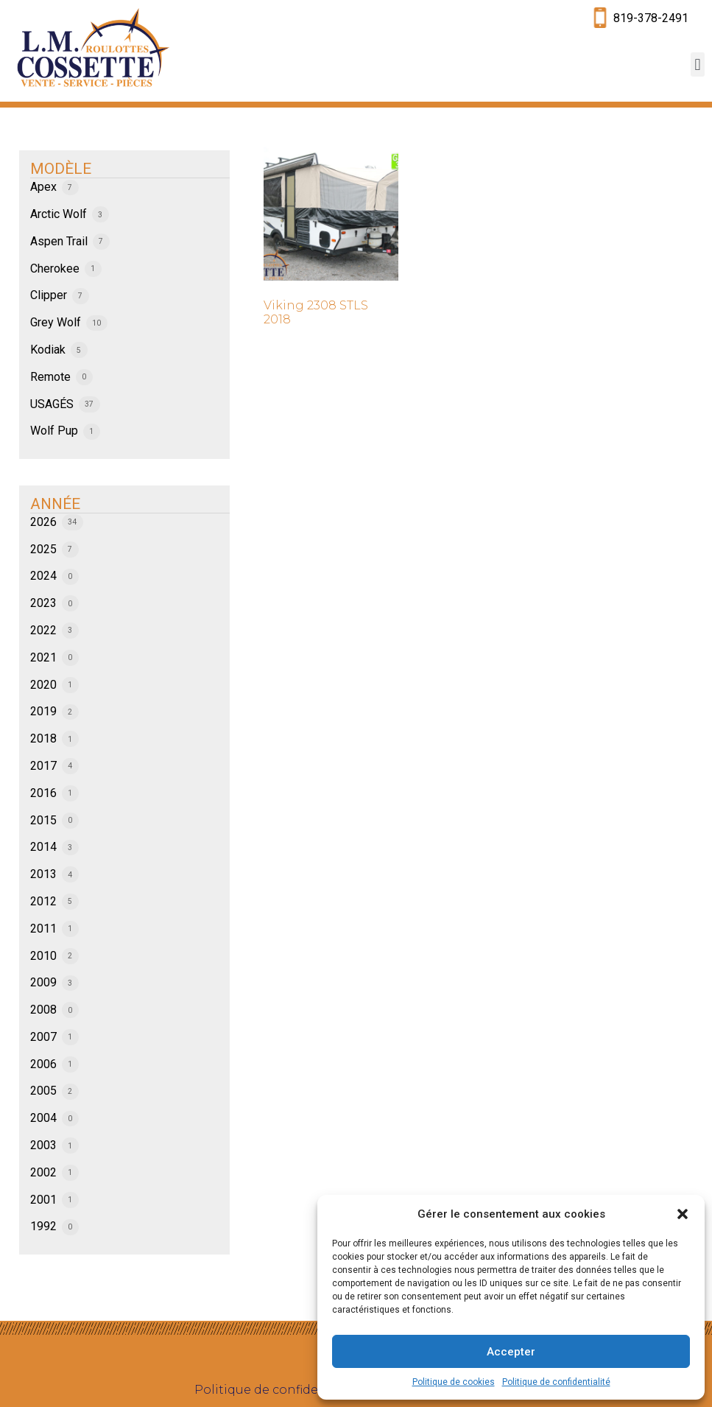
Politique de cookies (453, 1382)
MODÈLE (60, 169)
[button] (682, 1214)
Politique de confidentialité (556, 1382)
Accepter (511, 1351)
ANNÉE (55, 504)
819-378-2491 (650, 18)
